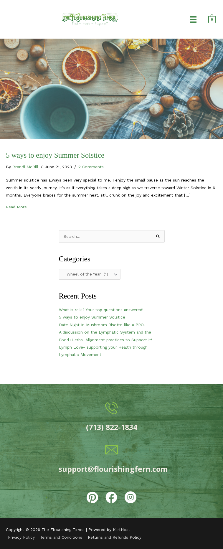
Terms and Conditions (61, 537)
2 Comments (91, 166)
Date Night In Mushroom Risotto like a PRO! (102, 324)
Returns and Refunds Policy (114, 537)
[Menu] (193, 19)
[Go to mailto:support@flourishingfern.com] (112, 459)
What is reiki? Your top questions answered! (101, 309)
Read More (16, 206)
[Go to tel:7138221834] (112, 417)
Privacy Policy (21, 537)
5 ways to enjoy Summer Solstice (55, 155)
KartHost (121, 529)
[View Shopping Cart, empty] (212, 19)
